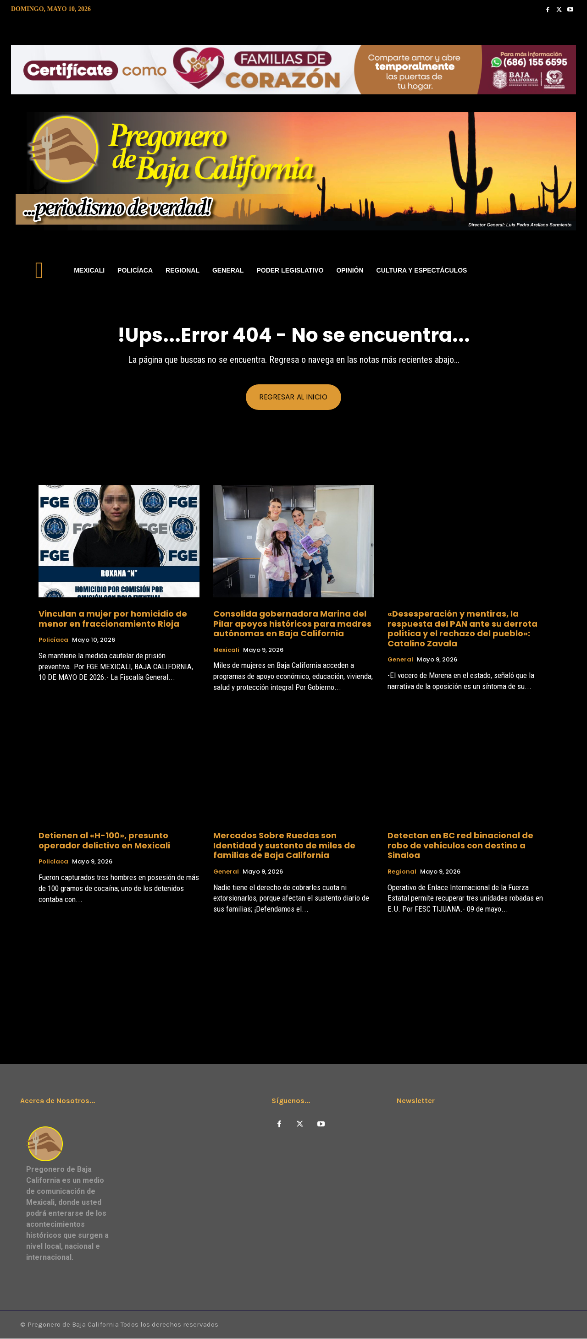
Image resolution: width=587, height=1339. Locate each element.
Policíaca (53, 640)
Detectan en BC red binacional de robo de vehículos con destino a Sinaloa (460, 845)
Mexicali (226, 650)
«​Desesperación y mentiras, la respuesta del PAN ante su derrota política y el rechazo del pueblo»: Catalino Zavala (462, 628)
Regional (402, 871)
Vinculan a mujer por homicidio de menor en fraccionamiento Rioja (113, 618)
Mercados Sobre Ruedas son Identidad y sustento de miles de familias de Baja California (284, 845)
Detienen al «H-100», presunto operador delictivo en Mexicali (104, 841)
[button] (565, 270)
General (400, 660)
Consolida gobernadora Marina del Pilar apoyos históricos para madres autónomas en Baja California (292, 623)
